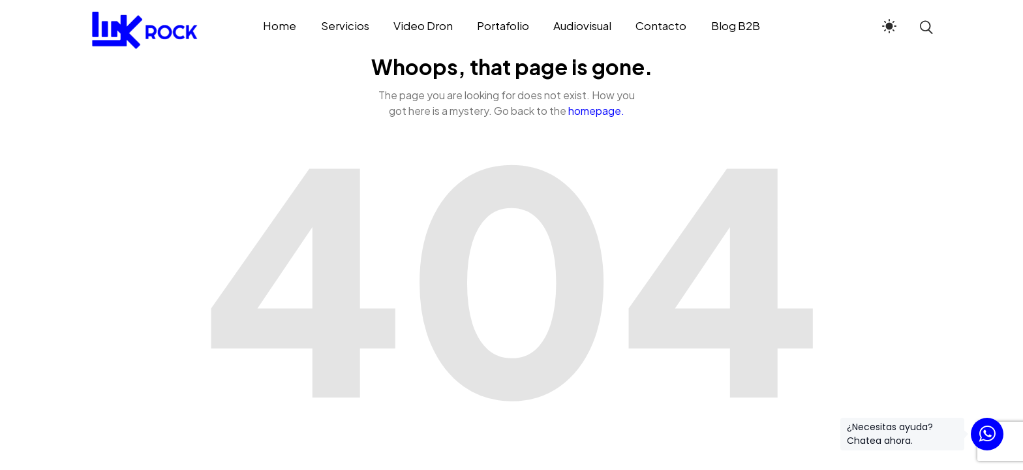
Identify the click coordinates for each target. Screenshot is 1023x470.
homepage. (596, 111)
